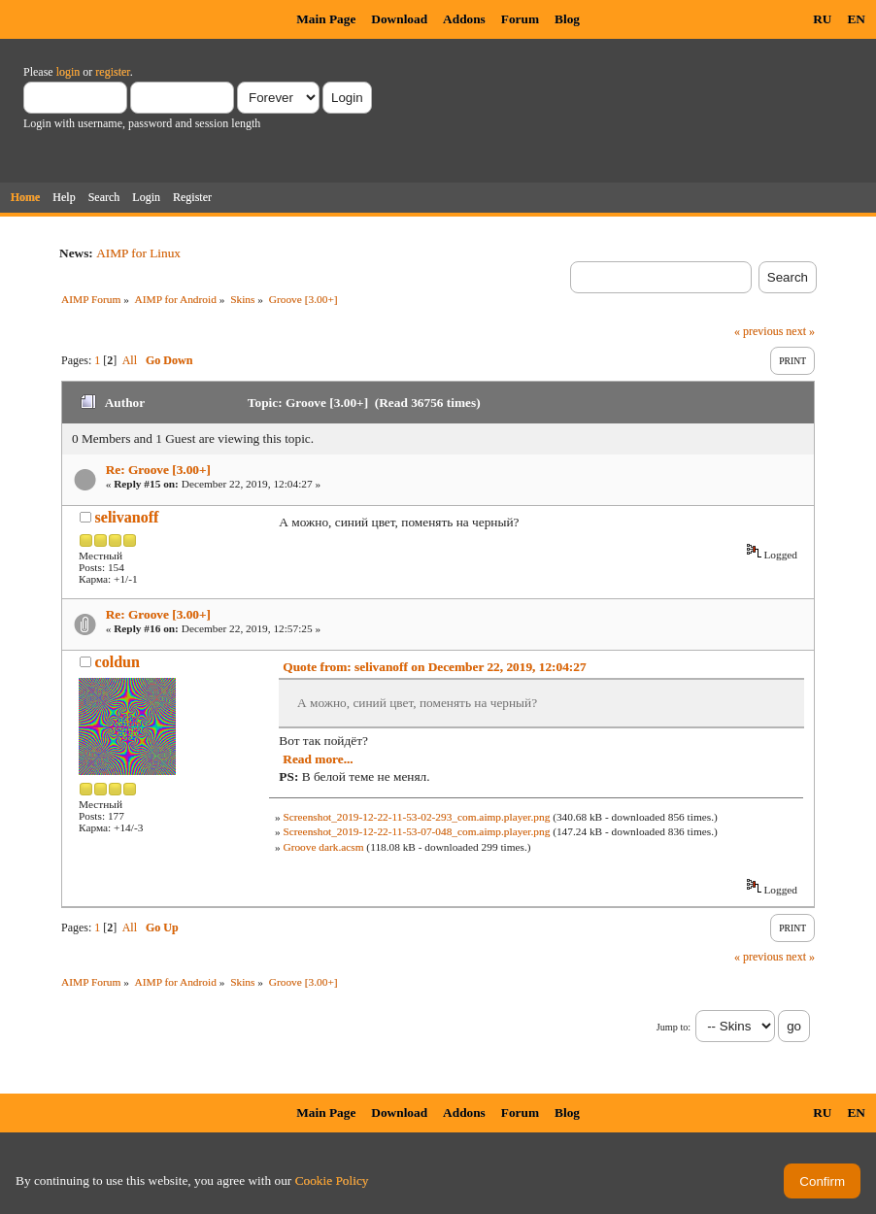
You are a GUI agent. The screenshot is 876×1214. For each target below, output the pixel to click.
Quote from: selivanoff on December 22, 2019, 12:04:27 (434, 666)
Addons (464, 19)
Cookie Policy (332, 1180)
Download (399, 19)
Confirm (822, 1181)
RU (822, 19)
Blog (567, 19)
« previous (758, 331)
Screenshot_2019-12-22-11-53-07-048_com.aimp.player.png (416, 831)
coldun (117, 662)
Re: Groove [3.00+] (158, 469)
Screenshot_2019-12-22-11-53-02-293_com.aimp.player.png (416, 817)
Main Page (325, 19)
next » (800, 331)
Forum (520, 19)
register (112, 72)
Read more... (318, 759)
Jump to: (674, 1027)
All (129, 360)
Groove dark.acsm (323, 847)
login (68, 72)
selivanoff (127, 517)
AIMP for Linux (138, 253)
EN (856, 19)
